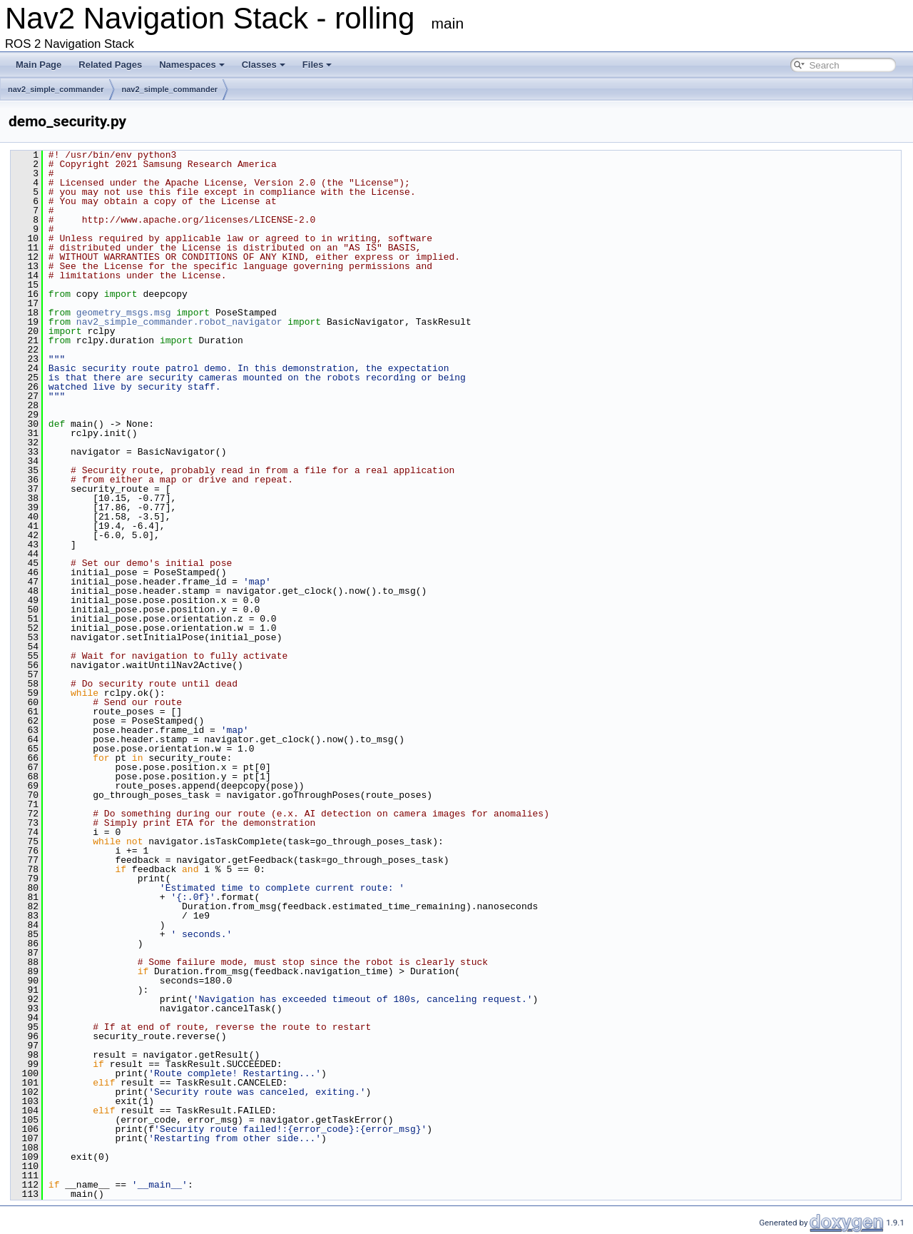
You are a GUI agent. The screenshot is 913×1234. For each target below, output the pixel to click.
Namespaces (192, 64)
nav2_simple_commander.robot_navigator (179, 321)
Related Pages (110, 64)
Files (317, 64)
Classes (263, 64)
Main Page (38, 64)
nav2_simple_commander (56, 89)
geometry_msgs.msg (123, 312)
